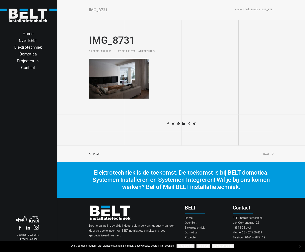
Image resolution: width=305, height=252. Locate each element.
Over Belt (190, 222)
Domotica (191, 232)
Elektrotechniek (195, 227)
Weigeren (203, 245)
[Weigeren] (300, 246)
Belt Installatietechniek (139, 51)
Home (238, 9)
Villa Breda (251, 9)
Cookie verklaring (223, 245)
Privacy (23, 239)
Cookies (33, 239)
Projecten (191, 237)
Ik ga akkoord (185, 245)
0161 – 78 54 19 (255, 237)
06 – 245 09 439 (252, 232)
